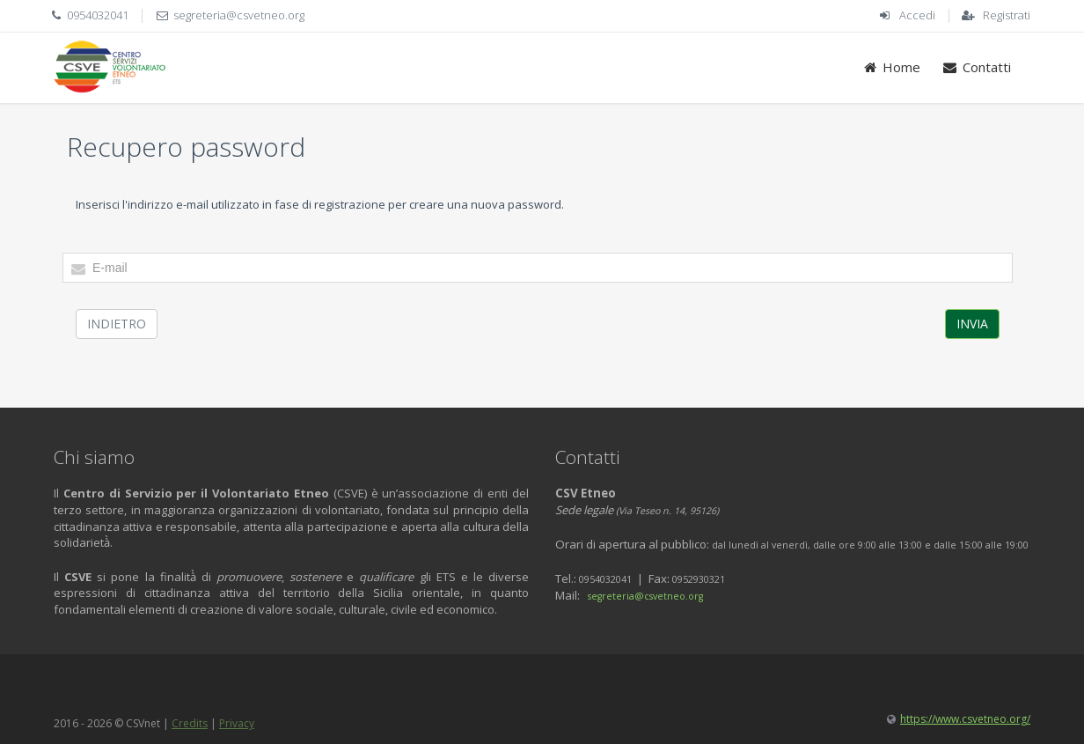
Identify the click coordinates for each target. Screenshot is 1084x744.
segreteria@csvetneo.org (238, 15)
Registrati (1006, 15)
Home (891, 67)
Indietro (116, 323)
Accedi (917, 15)
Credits (190, 723)
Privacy (236, 723)
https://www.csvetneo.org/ (965, 718)
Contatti (976, 67)
